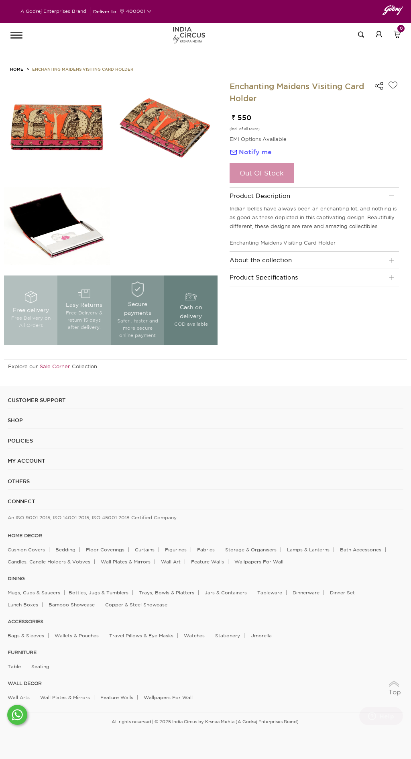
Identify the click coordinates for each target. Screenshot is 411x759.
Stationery (227, 635)
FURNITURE (22, 652)
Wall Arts (19, 697)
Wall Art (171, 561)
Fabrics (206, 549)
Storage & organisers (251, 549)
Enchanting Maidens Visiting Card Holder (82, 69)
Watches (194, 635)
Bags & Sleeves (26, 635)
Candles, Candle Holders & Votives (49, 561)
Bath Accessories (360, 549)
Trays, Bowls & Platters (166, 592)
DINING (16, 578)
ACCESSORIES (25, 621)
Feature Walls (207, 561)
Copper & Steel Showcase (136, 604)
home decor (25, 535)
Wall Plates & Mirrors (126, 561)
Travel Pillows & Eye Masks (141, 635)
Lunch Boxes (23, 604)
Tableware (269, 592)
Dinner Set (342, 592)
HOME (16, 69)
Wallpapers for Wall (258, 561)
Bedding (65, 549)
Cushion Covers (26, 549)
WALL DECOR (25, 683)
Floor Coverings (105, 549)
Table (14, 666)
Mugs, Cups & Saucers (34, 592)
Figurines (176, 549)
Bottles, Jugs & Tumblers (98, 592)
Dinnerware (306, 592)
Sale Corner (55, 366)
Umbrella (261, 635)
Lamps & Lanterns (308, 549)
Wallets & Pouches (77, 635)
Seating (40, 666)
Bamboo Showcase (72, 604)
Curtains (145, 549)
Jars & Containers (226, 592)
